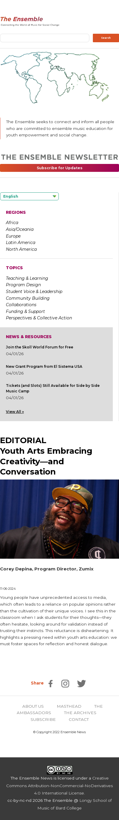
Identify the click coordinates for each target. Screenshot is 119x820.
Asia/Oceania (19, 229)
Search (106, 37)
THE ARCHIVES (80, 712)
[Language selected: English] (29, 196)
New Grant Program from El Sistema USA (44, 366)
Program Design (23, 284)
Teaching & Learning (27, 278)
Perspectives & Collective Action (39, 318)
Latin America (20, 242)
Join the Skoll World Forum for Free (39, 347)
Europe (13, 236)
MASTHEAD (69, 706)
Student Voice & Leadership (34, 291)
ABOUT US (33, 706)
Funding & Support (25, 311)
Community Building (28, 298)
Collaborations (21, 304)
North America (21, 249)
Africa (12, 222)
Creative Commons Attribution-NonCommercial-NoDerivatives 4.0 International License (59, 785)
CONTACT (79, 719)
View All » (15, 411)
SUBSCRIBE (43, 719)
